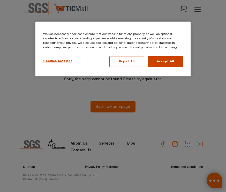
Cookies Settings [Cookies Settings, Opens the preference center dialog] (57, 61)
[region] (113, 49)
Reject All (127, 61)
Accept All (165, 61)
